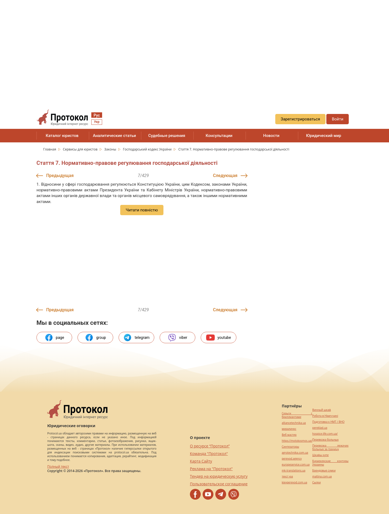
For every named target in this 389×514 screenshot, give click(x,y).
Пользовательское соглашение (218, 483)
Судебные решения (166, 135)
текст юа (287, 476)
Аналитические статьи (114, 135)
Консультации (219, 135)
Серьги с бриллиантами (297, 415)
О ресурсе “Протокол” (210, 445)
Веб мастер (289, 435)
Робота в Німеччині (325, 416)
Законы (110, 149)
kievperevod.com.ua (294, 482)
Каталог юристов (62, 135)
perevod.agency (292, 458)
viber (177, 337)
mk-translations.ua (293, 470)
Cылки (316, 482)
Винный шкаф (321, 410)
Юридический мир (323, 135)
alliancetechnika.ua (294, 423)
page (54, 337)
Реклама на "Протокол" (211, 468)
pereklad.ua (319, 428)
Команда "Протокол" (209, 453)
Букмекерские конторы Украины (330, 462)
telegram (136, 337)
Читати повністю (142, 210)
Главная (50, 149)
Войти (337, 119)
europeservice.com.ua (296, 464)
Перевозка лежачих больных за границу (330, 447)
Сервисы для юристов (80, 149)
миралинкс (289, 429)
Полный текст (58, 466)
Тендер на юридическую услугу (218, 476)
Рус (96, 115)
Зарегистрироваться (300, 119)
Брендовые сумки (324, 470)
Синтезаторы (290, 446)
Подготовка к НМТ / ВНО (328, 422)
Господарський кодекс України (147, 149)
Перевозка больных (325, 439)
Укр (96, 122)
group (95, 337)
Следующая (225, 175)
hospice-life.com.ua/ (325, 434)
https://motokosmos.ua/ (297, 441)
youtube (218, 337)
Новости (271, 135)
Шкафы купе (320, 455)
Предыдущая (60, 175)
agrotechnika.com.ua (295, 452)
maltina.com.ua (322, 476)
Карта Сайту (201, 461)
